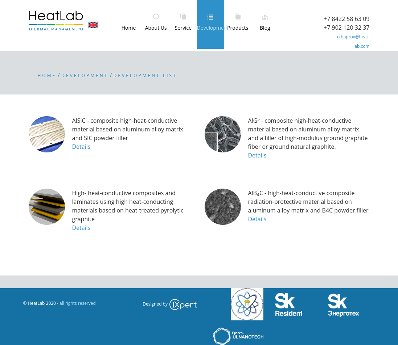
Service (183, 27)
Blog (265, 27)
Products (237, 27)
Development (210, 27)
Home (129, 27)
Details (81, 147)
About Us (156, 27)
